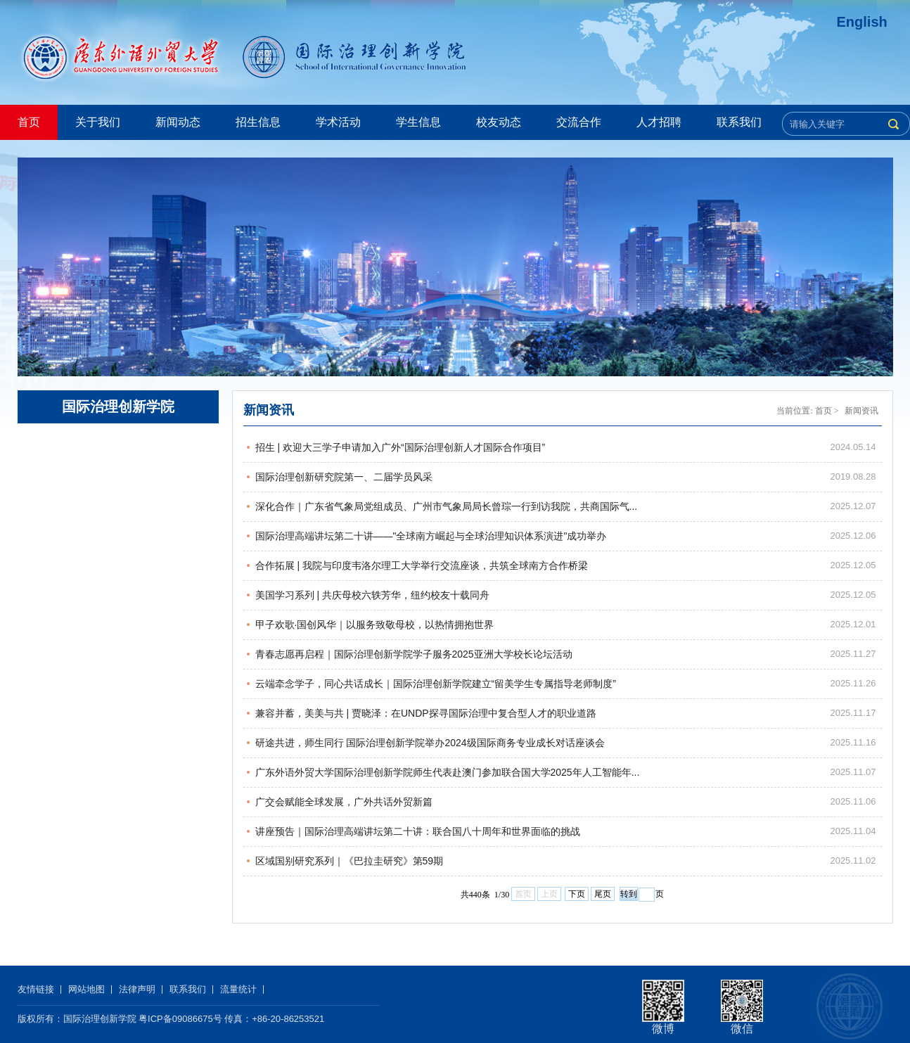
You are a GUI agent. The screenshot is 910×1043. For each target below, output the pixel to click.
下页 (576, 894)
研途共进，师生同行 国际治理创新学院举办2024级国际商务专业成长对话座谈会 (430, 742)
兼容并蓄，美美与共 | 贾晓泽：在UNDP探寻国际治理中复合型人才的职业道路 (425, 713)
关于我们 (97, 122)
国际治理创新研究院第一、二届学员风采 (343, 476)
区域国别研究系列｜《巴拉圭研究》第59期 (349, 860)
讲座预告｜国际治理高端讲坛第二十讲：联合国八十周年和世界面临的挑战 (417, 831)
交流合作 (578, 122)
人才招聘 (658, 122)
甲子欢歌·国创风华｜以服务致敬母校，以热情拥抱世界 (374, 624)
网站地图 (86, 989)
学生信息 (418, 122)
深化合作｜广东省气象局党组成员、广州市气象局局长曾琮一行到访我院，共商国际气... (446, 506)
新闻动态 (177, 122)
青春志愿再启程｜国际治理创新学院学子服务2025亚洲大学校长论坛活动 (413, 654)
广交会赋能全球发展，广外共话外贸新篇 (343, 801)
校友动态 (498, 122)
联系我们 (739, 122)
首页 (29, 122)
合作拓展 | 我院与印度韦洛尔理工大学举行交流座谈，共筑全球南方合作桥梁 (421, 565)
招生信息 (258, 122)
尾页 (602, 894)
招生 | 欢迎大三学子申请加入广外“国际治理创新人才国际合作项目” (400, 447)
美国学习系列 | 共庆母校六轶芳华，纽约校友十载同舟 (372, 595)
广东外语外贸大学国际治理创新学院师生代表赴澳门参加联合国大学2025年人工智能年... (447, 772)
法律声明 (137, 989)
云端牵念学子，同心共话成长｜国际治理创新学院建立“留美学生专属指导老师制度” (435, 683)
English (862, 22)
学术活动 (338, 122)
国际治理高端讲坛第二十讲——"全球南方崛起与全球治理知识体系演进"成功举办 (431, 536)
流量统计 (238, 989)
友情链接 (36, 989)
